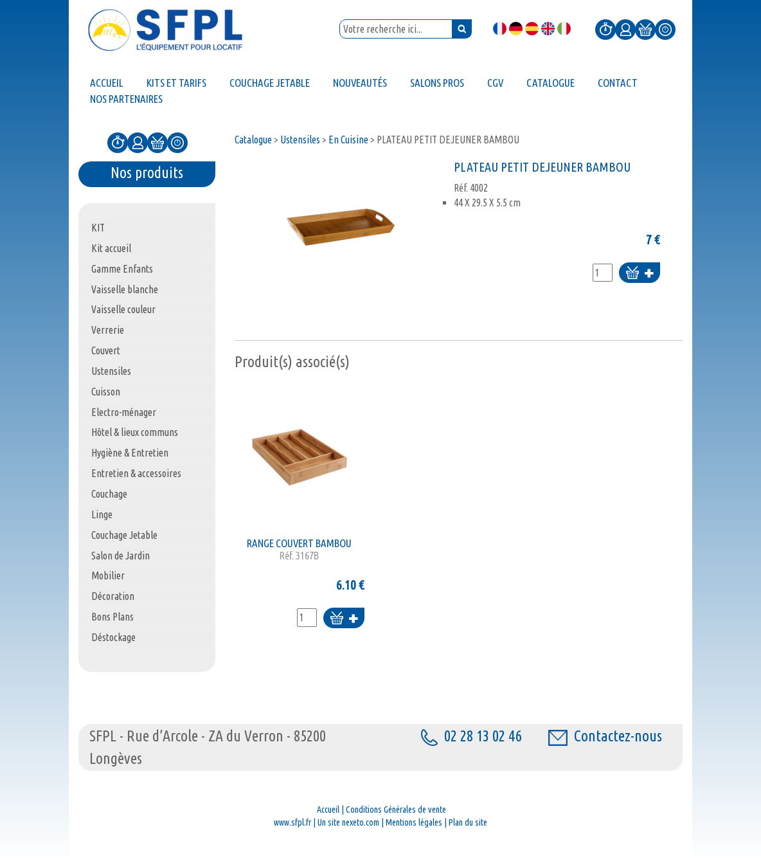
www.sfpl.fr (292, 822)
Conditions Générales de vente (396, 809)
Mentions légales (414, 822)
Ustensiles (300, 139)
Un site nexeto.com (348, 822)
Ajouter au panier (639, 273)
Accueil (328, 809)
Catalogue (253, 139)
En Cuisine (348, 139)
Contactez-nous (605, 736)
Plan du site (468, 822)
